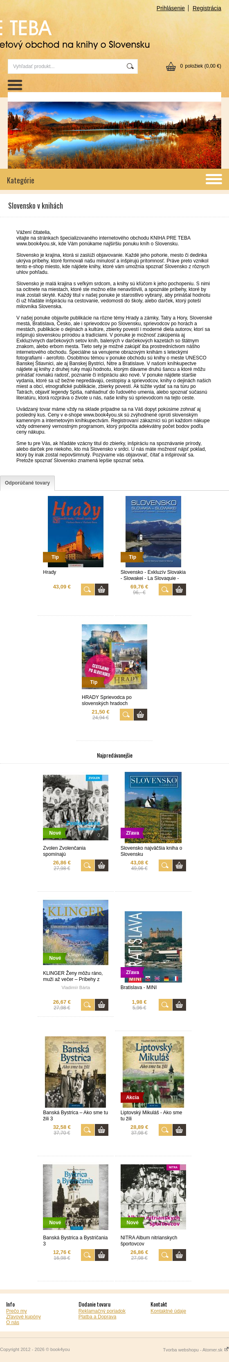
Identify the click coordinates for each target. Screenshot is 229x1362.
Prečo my (16, 1311)
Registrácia (207, 8)
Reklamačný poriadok (102, 1311)
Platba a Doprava (98, 1317)
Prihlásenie (171, 8)
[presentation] (27, 483)
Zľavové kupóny (23, 1317)
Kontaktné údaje (168, 1311)
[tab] (27, 483)
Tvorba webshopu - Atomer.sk (196, 1349)
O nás (12, 1322)
